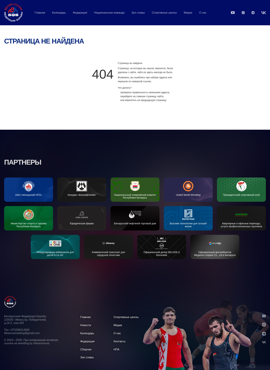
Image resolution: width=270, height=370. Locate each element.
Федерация (80, 12)
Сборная (85, 349)
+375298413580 (19, 329)
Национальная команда (109, 12)
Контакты (120, 341)
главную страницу (146, 96)
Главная (40, 12)
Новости (85, 325)
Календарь (59, 12)
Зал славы (138, 12)
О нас (202, 12)
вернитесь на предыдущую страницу (145, 100)
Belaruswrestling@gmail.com (22, 333)
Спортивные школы (164, 12)
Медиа (188, 12)
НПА (117, 349)
